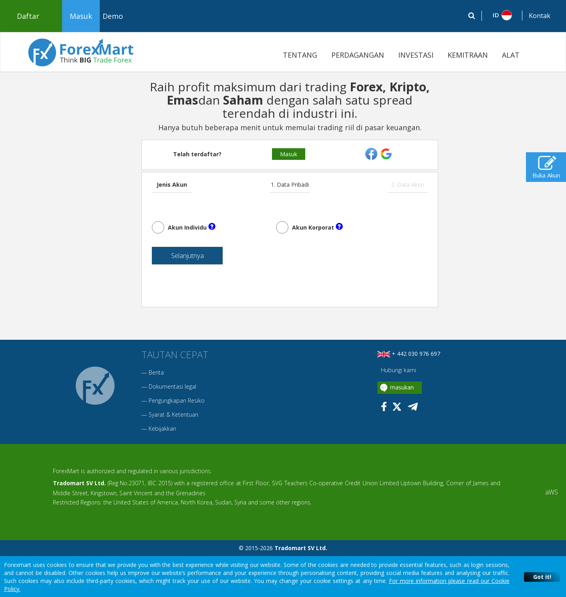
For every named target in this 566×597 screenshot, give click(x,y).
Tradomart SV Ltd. (79, 486)
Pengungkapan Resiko (177, 403)
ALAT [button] (511, 55)
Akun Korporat (317, 227)
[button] (502, 15)
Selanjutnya (178, 257)
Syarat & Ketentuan (173, 417)
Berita (156, 375)
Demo (113, 16)
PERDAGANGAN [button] (357, 55)
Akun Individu (192, 227)
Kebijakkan (162, 431)
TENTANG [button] (300, 55)
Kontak (539, 15)
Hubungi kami (397, 373)
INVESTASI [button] (415, 55)
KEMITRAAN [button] (467, 55)
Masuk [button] (81, 16)
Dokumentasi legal (172, 389)
